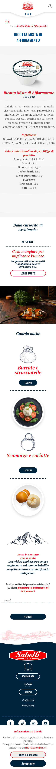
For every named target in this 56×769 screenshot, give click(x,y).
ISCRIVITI (28, 616)
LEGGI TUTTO (28, 273)
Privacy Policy (28, 705)
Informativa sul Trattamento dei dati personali (33, 589)
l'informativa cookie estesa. (36, 747)
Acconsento (28, 763)
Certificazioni (28, 700)
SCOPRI (28, 382)
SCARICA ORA (28, 676)
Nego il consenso (28, 755)
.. (12, 26)
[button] (50, 6)
